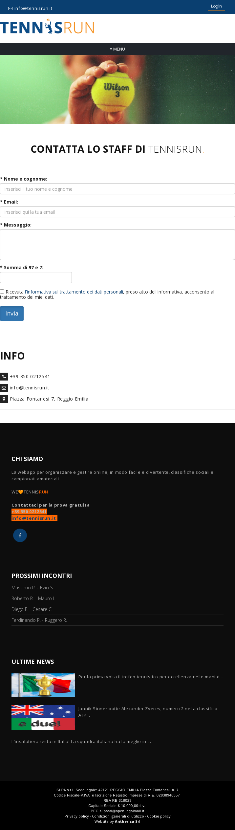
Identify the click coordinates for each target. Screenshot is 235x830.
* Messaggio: (16, 225)
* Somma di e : (21, 267)
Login (216, 6)
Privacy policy (77, 816)
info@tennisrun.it (33, 8)
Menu (117, 49)
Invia (11, 313)
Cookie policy (159, 816)
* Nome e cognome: (23, 179)
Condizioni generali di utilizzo (118, 816)
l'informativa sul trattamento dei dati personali (74, 292)
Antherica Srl (127, 821)
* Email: (9, 202)
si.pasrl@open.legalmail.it (122, 811)
